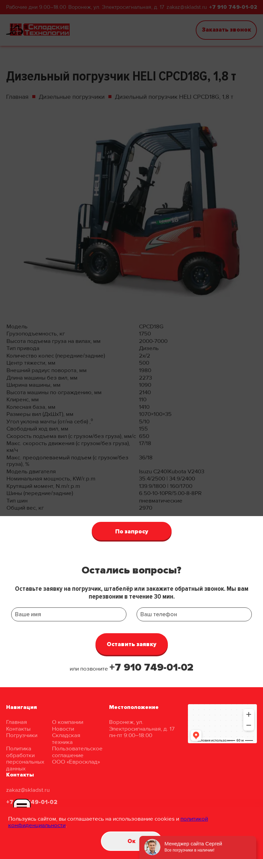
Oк (131, 841)
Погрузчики (21, 735)
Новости (63, 728)
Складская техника (66, 739)
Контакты (18, 728)
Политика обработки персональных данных (25, 758)
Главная (16, 722)
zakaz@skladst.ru (28, 789)
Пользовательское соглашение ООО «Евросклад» (77, 755)
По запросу (131, 531)
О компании (67, 722)
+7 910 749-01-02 (151, 667)
